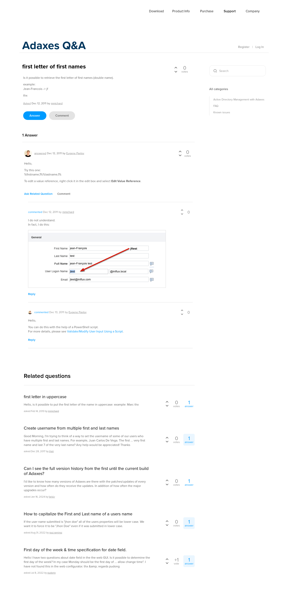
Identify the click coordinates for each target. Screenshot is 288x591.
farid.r (52, 497)
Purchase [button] (207, 11)
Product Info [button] (181, 11)
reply (31, 294)
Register (243, 47)
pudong (51, 573)
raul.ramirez (55, 532)
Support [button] (230, 11)
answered (40, 153)
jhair (51, 451)
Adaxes (36, 11)
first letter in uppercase (45, 396)
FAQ (215, 106)
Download (156, 11)
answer (34, 115)
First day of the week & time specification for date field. (75, 549)
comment (62, 115)
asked (27, 103)
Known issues (221, 112)
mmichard (53, 411)
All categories (218, 89)
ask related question (38, 194)
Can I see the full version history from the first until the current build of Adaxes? (86, 471)
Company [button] (253, 11)
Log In (259, 47)
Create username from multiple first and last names (71, 428)
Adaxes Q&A (55, 45)
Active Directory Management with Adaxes (238, 99)
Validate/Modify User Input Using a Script (95, 331)
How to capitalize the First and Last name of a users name (78, 514)
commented (35, 212)
